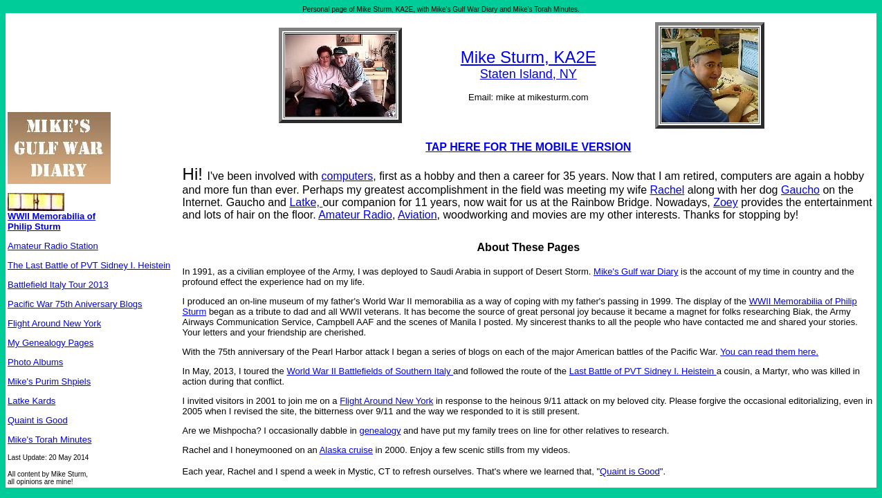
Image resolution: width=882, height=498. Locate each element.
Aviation (417, 215)
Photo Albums (35, 362)
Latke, (305, 202)
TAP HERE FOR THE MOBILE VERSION (528, 147)
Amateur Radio (355, 215)
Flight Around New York (54, 323)
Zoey (725, 202)
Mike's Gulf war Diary (636, 271)
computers (348, 176)
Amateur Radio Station (53, 246)
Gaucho (800, 190)
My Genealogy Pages (50, 343)
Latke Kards (31, 401)
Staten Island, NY (528, 74)
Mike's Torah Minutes (49, 439)
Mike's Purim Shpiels (49, 381)
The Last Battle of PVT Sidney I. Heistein (89, 265)
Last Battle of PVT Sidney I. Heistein (643, 371)
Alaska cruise (346, 450)
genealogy (380, 430)
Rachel (667, 190)
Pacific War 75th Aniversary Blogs (75, 304)
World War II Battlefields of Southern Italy (369, 371)
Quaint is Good (38, 420)
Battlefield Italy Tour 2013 (58, 284)
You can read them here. (769, 352)
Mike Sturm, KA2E (528, 57)
